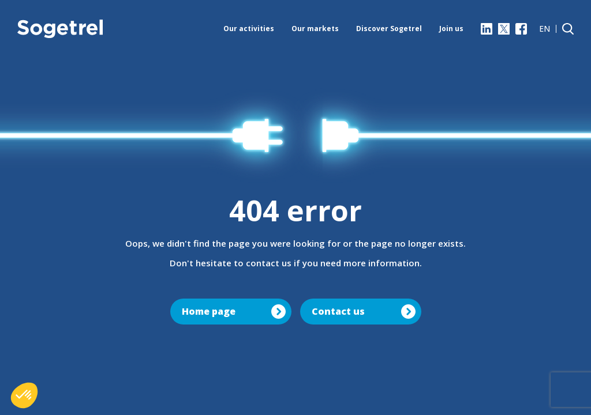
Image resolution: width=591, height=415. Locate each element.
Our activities (248, 28)
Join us (451, 28)
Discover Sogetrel (389, 28)
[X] (504, 29)
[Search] (568, 28)
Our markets (315, 28)
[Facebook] (521, 29)
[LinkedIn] (486, 29)
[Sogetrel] (60, 29)
